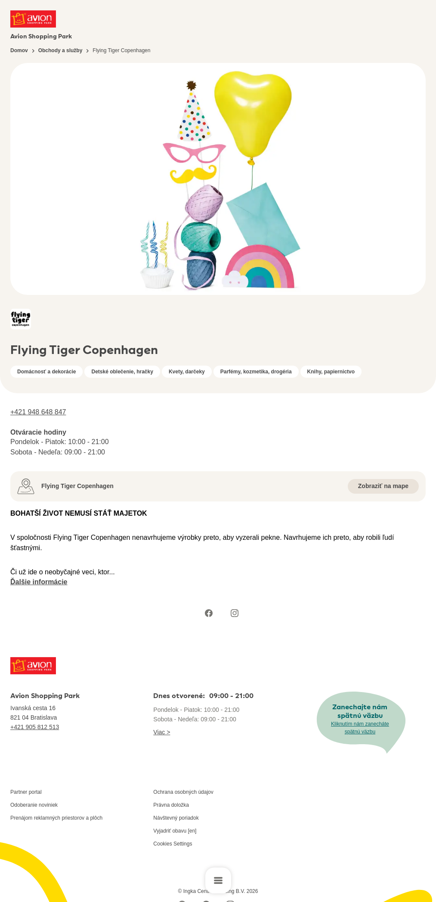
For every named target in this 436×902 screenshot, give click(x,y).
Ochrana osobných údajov (183, 792)
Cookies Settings (172, 844)
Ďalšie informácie (39, 582)
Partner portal (26, 792)
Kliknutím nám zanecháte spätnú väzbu (360, 728)
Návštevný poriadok (175, 818)
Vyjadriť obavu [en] (174, 831)
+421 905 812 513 (34, 726)
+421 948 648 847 (38, 412)
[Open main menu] (218, 880)
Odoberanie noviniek (34, 805)
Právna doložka (171, 805)
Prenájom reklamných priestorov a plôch (56, 818)
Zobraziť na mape (383, 485)
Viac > (161, 732)
